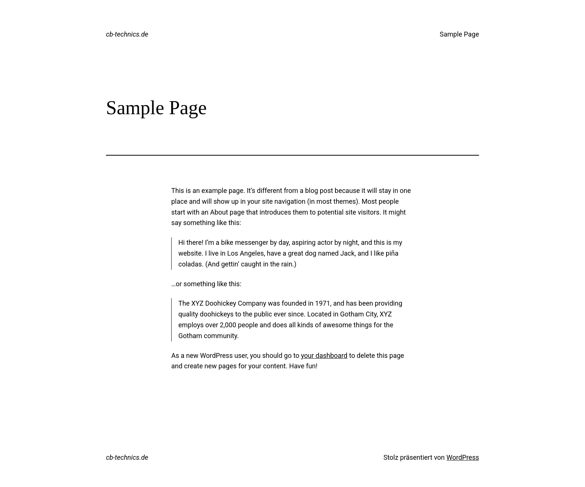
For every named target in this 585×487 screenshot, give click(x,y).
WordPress (463, 457)
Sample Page (459, 34)
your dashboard (324, 355)
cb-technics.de (127, 34)
